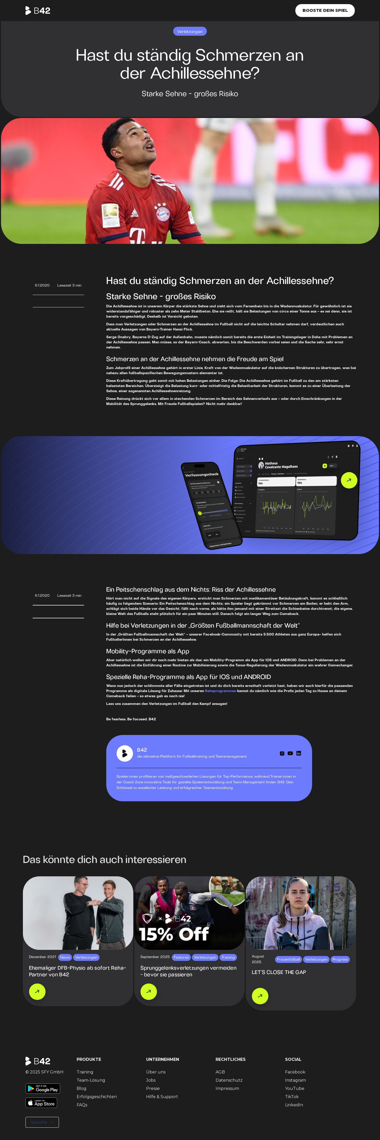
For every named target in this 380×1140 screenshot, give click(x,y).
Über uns (155, 1072)
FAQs (82, 1104)
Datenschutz (229, 1080)
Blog (81, 1088)
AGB (220, 1072)
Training (85, 1072)
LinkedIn (294, 1104)
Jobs (150, 1080)
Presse (153, 1088)
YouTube (294, 1088)
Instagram (295, 1080)
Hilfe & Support (162, 1096)
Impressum (227, 1088)
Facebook (295, 1072)
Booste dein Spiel (325, 10)
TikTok (292, 1096)
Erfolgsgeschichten (97, 1096)
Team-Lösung (91, 1080)
